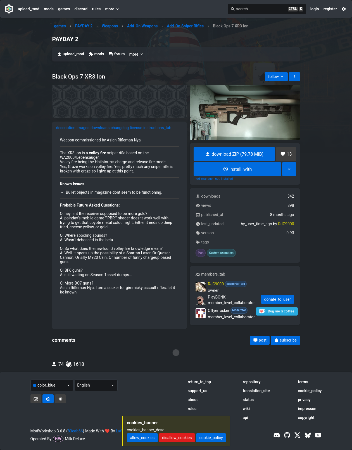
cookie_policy (310, 391)
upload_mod (28, 9)
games (64, 9)
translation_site (256, 391)
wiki (246, 408)
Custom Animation (221, 253)
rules (96, 9)
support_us (197, 391)
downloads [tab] (100, 127)
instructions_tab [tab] (157, 127)
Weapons (110, 26)
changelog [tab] (120, 127)
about (193, 399)
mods (49, 9)
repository (252, 382)
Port (200, 253)
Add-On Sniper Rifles (185, 26)
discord (80, 9)
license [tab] (136, 127)
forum (117, 54)
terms (303, 382)
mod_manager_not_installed (213, 179)
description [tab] (65, 127)
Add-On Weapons (142, 26)
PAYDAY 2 (84, 26)
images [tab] (83, 127)
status (248, 399)
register (330, 9)
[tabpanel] (119, 216)
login (314, 9)
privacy (304, 399)
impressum (308, 408)
